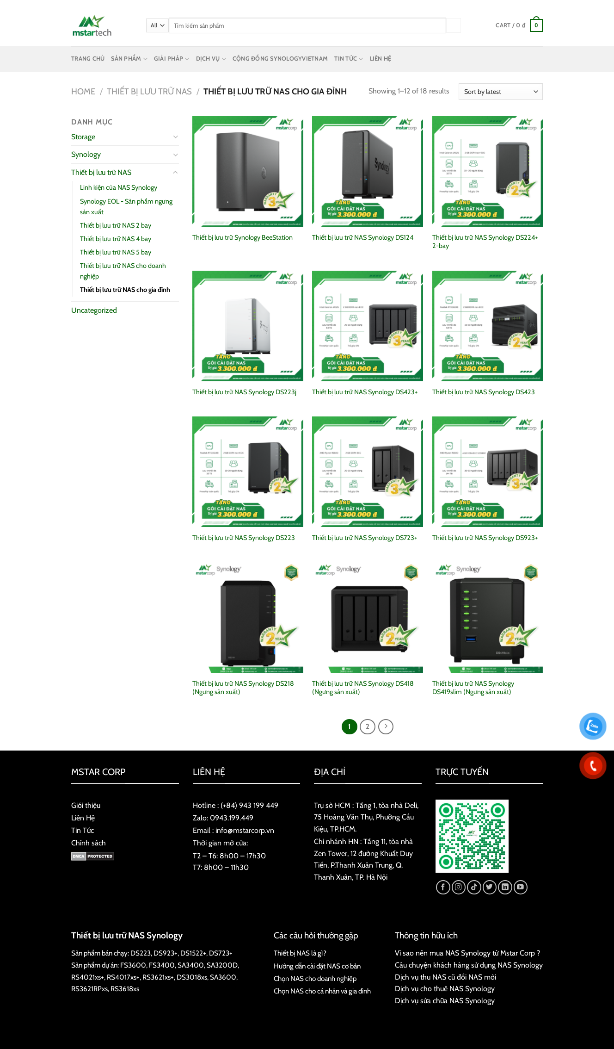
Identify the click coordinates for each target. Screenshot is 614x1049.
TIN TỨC (348, 59)
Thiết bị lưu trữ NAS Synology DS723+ (364, 538)
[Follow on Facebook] (443, 887)
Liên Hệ (83, 817)
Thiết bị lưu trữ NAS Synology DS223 (243, 538)
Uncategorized (94, 310)
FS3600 (133, 965)
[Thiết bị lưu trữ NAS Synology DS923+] (487, 472)
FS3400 (162, 965)
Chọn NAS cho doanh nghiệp (315, 978)
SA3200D (222, 965)
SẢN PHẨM (129, 59)
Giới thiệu (85, 805)
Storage (83, 136)
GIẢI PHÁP (172, 59)
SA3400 (191, 965)
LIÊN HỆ (381, 58)
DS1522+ (193, 953)
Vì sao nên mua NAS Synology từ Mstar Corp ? (467, 953)
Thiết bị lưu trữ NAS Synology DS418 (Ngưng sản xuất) (363, 687)
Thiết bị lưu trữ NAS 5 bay (115, 252)
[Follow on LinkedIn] (505, 887)
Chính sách (88, 842)
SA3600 (223, 977)
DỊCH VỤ (211, 59)
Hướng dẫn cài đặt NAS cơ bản (317, 966)
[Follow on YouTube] (521, 887)
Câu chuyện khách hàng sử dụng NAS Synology (469, 965)
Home (83, 91)
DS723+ (221, 953)
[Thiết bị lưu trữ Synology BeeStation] (247, 171)
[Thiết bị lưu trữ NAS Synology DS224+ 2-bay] (487, 171)
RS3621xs (156, 977)
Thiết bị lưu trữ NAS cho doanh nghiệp (123, 270)
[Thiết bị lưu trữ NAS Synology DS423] (487, 326)
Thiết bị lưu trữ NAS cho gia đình (125, 290)
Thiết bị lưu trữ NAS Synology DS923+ (485, 538)
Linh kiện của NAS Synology (118, 187)
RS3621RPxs (89, 988)
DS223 (140, 953)
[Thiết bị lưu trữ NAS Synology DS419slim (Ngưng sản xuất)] (487, 617)
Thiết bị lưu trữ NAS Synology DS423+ (365, 392)
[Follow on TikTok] (474, 887)
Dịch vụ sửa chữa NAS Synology (445, 1000)
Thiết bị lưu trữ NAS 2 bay (115, 225)
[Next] (386, 727)
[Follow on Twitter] (490, 887)
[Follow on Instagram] (459, 887)
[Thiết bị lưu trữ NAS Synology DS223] (247, 472)
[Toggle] (175, 136)
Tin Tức (82, 830)
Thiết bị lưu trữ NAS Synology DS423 (483, 392)
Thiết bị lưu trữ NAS (149, 91)
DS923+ (166, 953)
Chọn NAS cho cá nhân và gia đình (322, 991)
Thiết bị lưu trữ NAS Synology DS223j (244, 392)
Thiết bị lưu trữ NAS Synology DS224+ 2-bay (485, 241)
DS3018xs (192, 977)
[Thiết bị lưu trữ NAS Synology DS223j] (247, 326)
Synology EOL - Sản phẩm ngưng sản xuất (126, 206)
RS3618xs (125, 988)
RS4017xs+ (123, 977)
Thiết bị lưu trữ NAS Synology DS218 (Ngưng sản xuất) (243, 687)
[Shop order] (501, 91)
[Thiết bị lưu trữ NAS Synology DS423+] (367, 326)
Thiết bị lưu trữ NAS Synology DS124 (362, 237)
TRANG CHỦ (87, 58)
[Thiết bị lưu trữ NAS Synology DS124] (367, 171)
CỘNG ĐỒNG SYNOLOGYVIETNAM (280, 58)
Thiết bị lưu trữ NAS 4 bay (115, 239)
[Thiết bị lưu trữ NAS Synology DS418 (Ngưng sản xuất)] (367, 617)
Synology (86, 154)
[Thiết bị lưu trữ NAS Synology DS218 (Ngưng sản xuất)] (247, 617)
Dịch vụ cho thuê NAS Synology (445, 988)
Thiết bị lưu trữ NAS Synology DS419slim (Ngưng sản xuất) (473, 687)
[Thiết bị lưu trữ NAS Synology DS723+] (367, 472)
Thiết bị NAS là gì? (300, 953)
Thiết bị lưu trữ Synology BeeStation (242, 237)
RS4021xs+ (87, 977)
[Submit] (453, 25)
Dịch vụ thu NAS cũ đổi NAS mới (445, 977)
